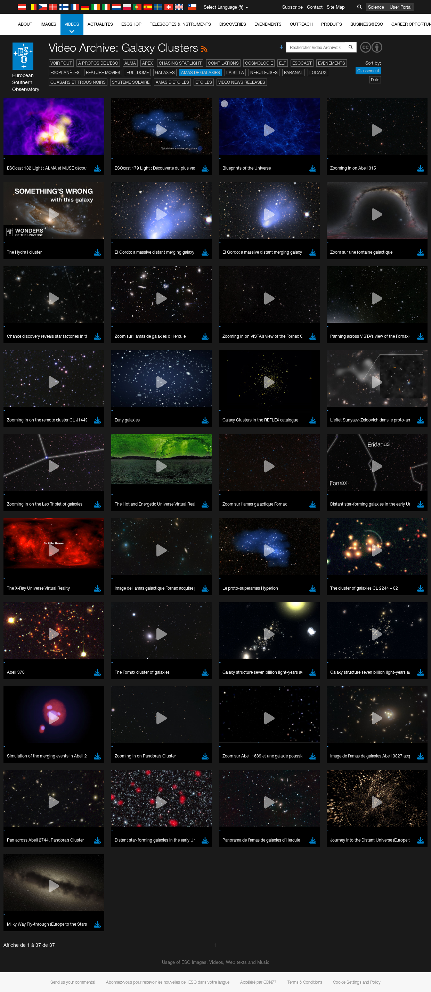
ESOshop (131, 24)
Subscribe (292, 7)
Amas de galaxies (200, 72)
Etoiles (203, 82)
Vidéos (71, 28)
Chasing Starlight (180, 63)
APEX (147, 63)
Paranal (293, 72)
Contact (315, 7)
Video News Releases (241, 82)
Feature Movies (103, 72)
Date (375, 79)
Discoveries (232, 24)
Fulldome (138, 72)
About (25, 24)
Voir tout (61, 63)
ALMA (130, 63)
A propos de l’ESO (98, 63)
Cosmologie (259, 63)
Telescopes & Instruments (180, 24)
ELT (282, 63)
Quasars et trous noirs (78, 82)
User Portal (401, 7)
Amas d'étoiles (172, 82)
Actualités (100, 24)
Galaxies (165, 72)
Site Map (336, 7)
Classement (368, 70)
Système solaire (130, 82)
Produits (331, 24)
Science (376, 7)
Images (48, 24)
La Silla (235, 72)
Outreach (301, 24)
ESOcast (302, 63)
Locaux (317, 72)
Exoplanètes (65, 72)
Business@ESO (366, 24)
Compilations (223, 63)
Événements (268, 24)
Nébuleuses (264, 72)
